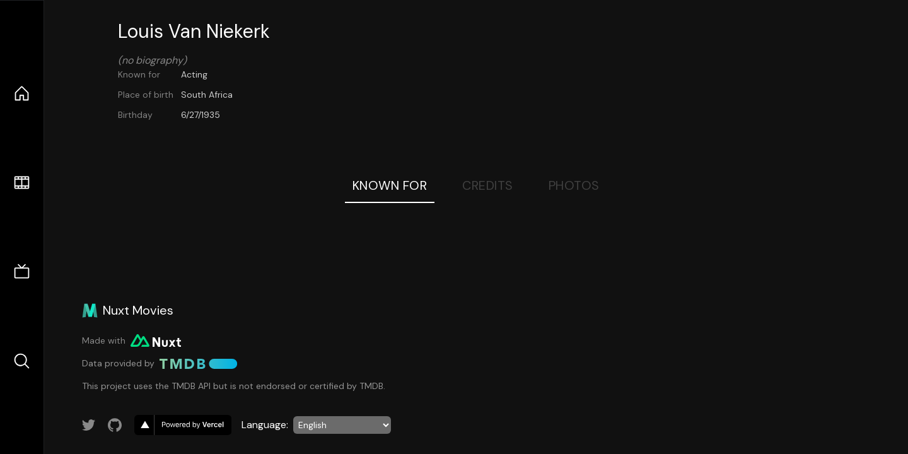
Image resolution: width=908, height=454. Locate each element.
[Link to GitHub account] (115, 425)
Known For (390, 185)
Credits (487, 185)
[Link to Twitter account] (89, 425)
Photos (574, 185)
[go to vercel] (182, 425)
